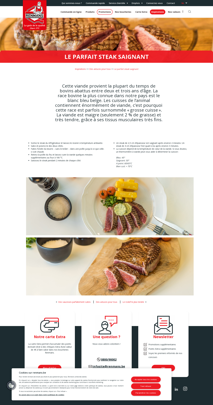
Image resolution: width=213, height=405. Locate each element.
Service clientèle (117, 4)
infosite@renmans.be (109, 366)
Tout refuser (146, 386)
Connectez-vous (154, 3)
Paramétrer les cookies (145, 393)
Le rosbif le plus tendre (133, 302)
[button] (11, 385)
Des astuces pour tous (100, 69)
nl (183, 3)
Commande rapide (95, 3)
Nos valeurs (174, 11)
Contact (171, 3)
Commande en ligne (71, 11)
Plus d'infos (49, 368)
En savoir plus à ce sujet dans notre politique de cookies (41, 395)
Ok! (163, 368)
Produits (90, 11)
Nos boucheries (123, 11)
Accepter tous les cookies (146, 379)
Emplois (136, 4)
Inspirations (157, 11)
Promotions (105, 11)
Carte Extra (141, 11)
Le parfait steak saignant (126, 69)
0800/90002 (109, 359)
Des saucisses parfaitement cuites (74, 302)
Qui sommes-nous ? (72, 3)
